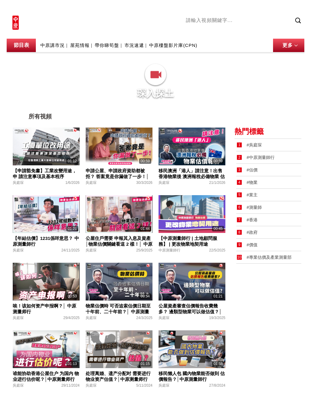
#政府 (252, 232)
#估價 (252, 169)
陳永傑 (213, 31)
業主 (274, 31)
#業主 (252, 194)
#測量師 (254, 207)
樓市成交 (295, 8)
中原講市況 (254, 31)
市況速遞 (134, 45)
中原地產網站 (243, 8)
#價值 (252, 244)
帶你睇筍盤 (107, 45)
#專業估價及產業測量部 (269, 257)
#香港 (252, 219)
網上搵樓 (271, 8)
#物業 (252, 182)
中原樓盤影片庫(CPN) (173, 45)
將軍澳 (231, 31)
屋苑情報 (80, 45)
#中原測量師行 (261, 157)
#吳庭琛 (254, 144)
